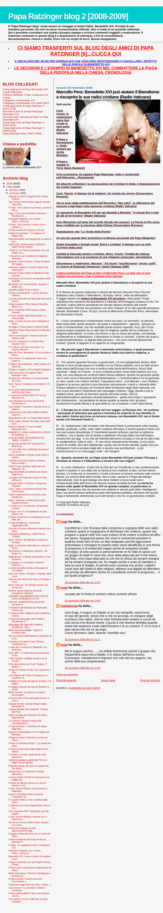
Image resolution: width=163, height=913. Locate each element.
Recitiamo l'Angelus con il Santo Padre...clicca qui (24, 220)
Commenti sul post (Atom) (84, 688)
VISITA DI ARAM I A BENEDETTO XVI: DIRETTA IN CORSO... (28, 761)
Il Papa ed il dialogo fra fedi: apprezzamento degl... (22, 829)
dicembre (14, 190)
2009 (10, 183)
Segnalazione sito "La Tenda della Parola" (29, 418)
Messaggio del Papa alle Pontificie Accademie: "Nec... (25, 625)
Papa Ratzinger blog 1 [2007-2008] (22, 133)
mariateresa (68, 606)
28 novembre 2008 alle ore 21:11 (82, 639)
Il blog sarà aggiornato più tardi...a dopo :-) (29, 884)
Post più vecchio (150, 680)
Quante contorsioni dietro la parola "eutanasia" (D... (25, 795)
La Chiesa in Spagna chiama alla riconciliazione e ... (24, 722)
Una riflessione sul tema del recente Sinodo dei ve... (26, 402)
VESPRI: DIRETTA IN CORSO (23, 290)
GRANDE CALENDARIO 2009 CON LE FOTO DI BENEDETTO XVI (28, 597)
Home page (108, 680)
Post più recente (66, 680)
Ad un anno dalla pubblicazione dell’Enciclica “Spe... (24, 390)
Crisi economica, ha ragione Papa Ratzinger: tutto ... (25, 373)
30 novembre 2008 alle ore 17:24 (82, 668)
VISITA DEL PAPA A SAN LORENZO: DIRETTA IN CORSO (27, 245)
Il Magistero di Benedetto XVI (19, 100)
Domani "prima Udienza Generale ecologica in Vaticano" (25, 591)
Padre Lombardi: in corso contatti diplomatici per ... (24, 427)
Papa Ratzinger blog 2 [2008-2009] (68, 16)
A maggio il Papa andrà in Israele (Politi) (28, 327)
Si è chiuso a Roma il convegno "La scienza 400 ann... (26, 348)
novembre (15, 193)
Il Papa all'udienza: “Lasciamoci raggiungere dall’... (24, 524)
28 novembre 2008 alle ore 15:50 (82, 600)
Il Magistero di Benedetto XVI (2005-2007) (26, 103)
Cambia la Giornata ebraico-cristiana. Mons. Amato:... (27, 461)
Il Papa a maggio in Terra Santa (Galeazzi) (29, 369)
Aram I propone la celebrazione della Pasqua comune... (26, 501)
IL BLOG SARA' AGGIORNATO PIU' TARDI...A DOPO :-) (26, 439)
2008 (10, 186)
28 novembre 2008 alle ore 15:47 (82, 582)
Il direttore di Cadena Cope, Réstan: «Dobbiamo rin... (26, 642)
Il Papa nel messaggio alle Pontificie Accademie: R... (26, 620)
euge (63, 521)
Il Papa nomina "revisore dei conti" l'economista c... (25, 880)
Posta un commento (67, 674)
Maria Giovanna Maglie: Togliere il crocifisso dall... (25, 631)
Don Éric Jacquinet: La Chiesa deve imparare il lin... (26, 342)
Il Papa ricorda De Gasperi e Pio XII (26, 230)
